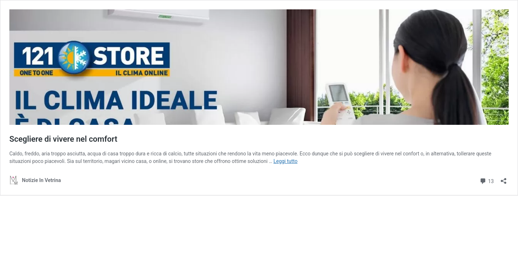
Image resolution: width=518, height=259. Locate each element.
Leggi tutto (285, 161)
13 (487, 180)
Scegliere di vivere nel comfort (63, 139)
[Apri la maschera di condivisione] (504, 178)
